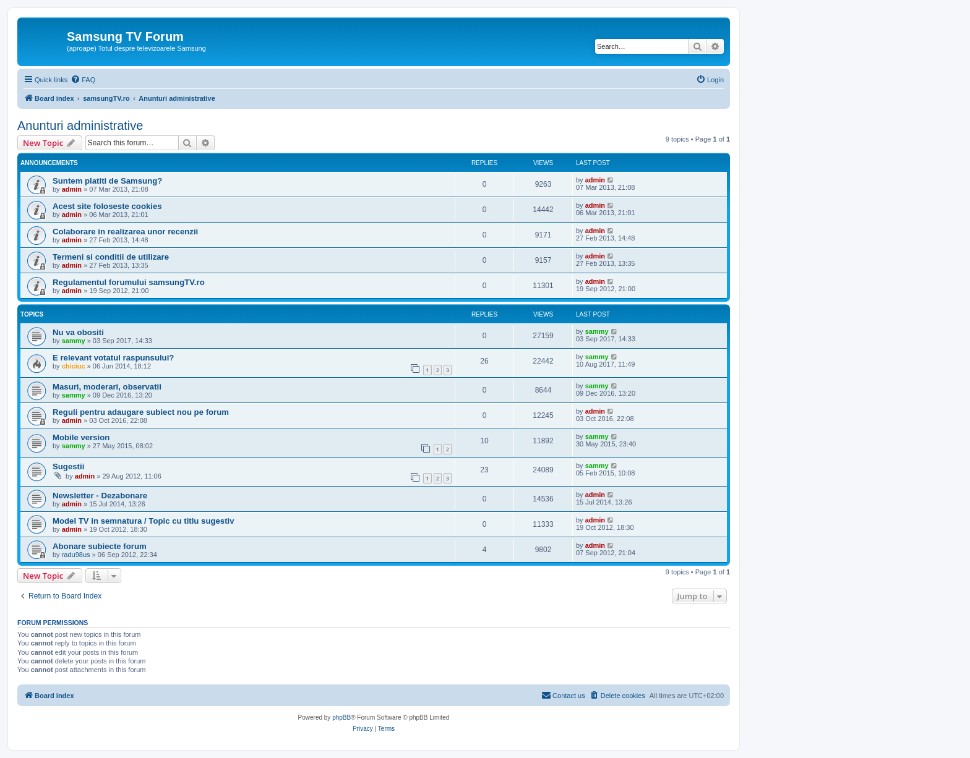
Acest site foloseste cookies (107, 206)
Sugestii (68, 466)
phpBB (341, 717)
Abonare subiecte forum (100, 546)
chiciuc (73, 366)
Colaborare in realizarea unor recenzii (125, 231)
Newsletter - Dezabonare (100, 495)
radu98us (76, 554)
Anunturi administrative (80, 125)
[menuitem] (83, 79)
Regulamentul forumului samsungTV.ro (129, 282)
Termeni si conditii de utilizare (111, 257)
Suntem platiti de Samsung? (107, 180)
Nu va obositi (78, 332)
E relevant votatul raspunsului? (113, 357)
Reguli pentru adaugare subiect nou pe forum (141, 412)
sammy (73, 340)
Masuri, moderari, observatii (107, 386)
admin (72, 189)
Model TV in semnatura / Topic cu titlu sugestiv (143, 521)
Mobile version (81, 437)
